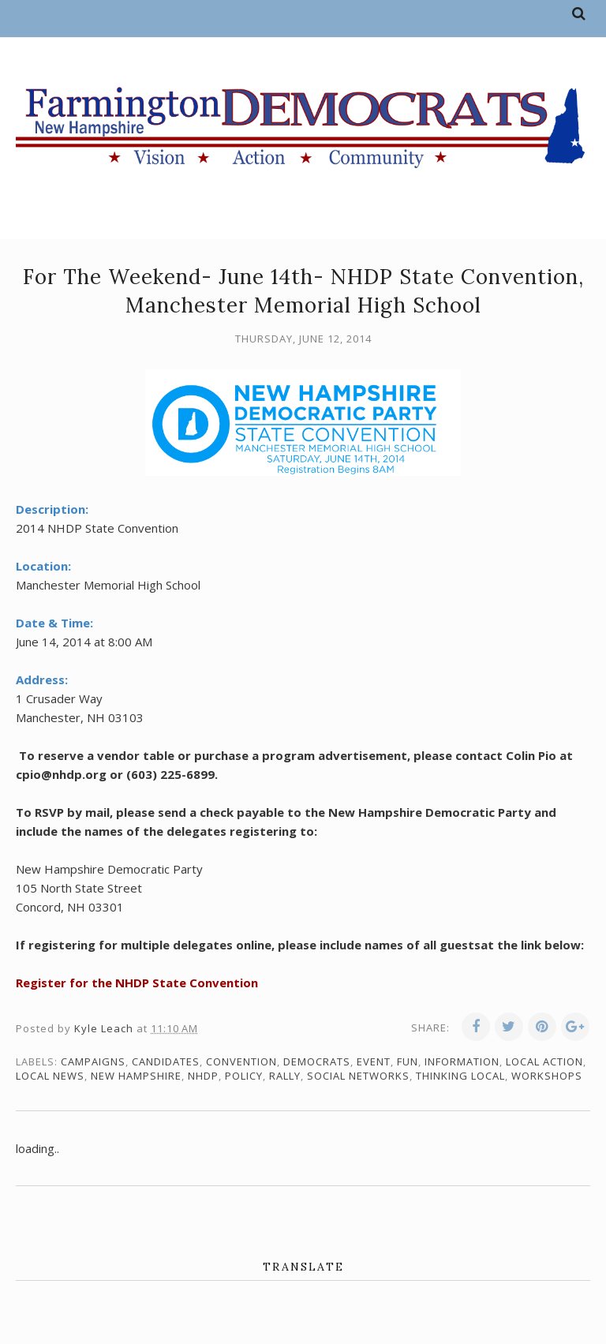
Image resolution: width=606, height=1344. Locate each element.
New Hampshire (136, 1076)
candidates (166, 1061)
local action (544, 1061)
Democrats (316, 1061)
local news (50, 1076)
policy (244, 1076)
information (462, 1061)
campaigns (93, 1061)
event (374, 1061)
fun (407, 1061)
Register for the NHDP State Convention (137, 982)
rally (285, 1076)
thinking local (460, 1076)
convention (241, 1061)
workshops (546, 1076)
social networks (358, 1076)
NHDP (203, 1076)
